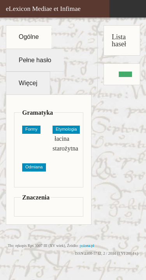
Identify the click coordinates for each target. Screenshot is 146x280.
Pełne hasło (35, 60)
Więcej (28, 83)
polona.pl (87, 245)
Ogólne (29, 36)
